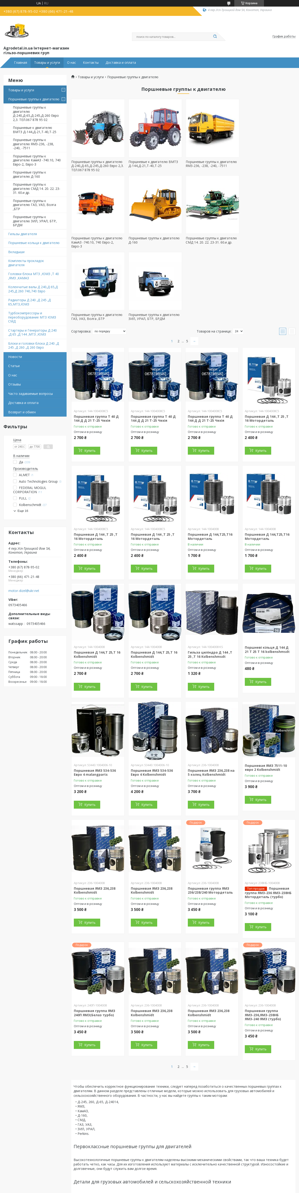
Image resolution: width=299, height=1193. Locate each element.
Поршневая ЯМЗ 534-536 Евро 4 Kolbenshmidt (152, 696)
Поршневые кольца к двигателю (34, 243)
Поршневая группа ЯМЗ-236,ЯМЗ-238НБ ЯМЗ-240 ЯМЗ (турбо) (263, 938)
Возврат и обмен (22, 412)
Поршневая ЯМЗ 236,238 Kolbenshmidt (94, 814)
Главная (20, 62)
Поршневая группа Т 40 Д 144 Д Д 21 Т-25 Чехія (96, 342)
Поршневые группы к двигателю (33, 99)
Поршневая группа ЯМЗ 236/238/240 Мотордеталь (210, 814)
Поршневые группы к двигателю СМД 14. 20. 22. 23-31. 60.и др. (36, 188)
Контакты (91, 62)
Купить (90, 374)
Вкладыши (16, 252)
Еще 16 (23, 511)
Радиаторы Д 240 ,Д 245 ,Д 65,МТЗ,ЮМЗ (29, 302)
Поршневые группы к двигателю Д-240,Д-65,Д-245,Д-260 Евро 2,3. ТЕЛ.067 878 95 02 (36, 113)
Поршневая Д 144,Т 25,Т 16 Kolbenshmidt (97, 578)
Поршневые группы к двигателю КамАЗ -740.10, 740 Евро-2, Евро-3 (37, 160)
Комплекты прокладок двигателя (26, 262)
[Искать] (215, 36)
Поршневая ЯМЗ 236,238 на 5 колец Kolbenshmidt (211, 696)
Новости (15, 356)
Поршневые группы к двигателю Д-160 (29, 174)
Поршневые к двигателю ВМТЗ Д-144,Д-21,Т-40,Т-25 (34, 129)
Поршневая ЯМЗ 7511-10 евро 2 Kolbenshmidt (266, 691)
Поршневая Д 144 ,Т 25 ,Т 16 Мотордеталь (266, 342)
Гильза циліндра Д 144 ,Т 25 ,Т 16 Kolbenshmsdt (210, 578)
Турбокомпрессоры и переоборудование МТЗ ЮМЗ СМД (32, 317)
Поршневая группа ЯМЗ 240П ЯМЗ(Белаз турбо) (94, 936)
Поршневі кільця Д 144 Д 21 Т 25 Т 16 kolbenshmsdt (267, 573)
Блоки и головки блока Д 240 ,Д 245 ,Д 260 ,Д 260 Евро (33, 345)
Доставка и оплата (121, 62)
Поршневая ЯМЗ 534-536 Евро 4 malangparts (95, 696)
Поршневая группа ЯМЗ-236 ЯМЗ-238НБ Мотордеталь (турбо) (268, 816)
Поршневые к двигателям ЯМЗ (34, 1154)
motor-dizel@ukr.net (23, 591)
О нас (71, 62)
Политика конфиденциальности (211, 1188)
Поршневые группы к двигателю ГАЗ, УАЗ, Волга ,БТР (34, 204)
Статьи (14, 366)
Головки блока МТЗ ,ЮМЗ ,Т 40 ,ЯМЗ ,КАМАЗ (33, 276)
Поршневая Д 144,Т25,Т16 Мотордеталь (210, 460)
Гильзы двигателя (22, 234)
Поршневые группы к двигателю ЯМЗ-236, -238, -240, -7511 (33, 144)
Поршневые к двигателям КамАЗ (36, 1171)
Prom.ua (170, 1184)
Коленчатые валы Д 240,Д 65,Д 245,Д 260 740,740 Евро (33, 289)
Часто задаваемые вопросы (30, 393)
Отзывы (14, 384)
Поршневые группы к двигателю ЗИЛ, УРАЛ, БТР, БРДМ (35, 221)
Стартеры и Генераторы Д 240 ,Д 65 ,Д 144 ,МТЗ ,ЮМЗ (32, 332)
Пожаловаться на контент (168, 1188)
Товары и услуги (47, 62)
